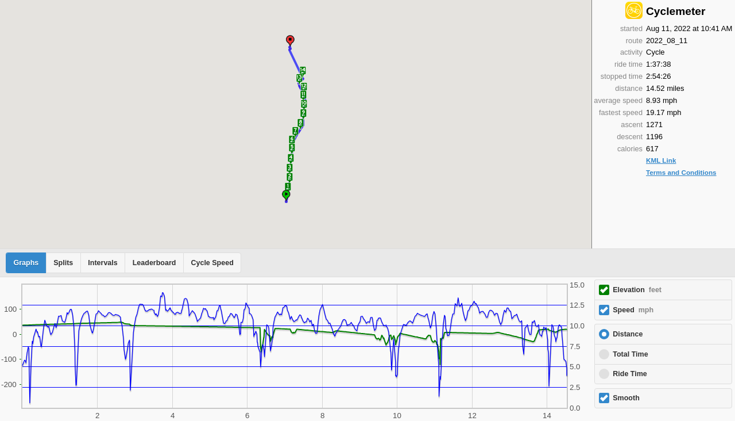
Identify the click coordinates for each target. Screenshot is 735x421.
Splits (63, 263)
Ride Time (630, 374)
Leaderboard (154, 263)
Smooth (626, 398)
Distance (628, 334)
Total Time (630, 354)
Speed (633, 310)
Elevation (637, 290)
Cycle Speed (212, 263)
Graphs (26, 263)
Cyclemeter (675, 11)
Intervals (102, 263)
